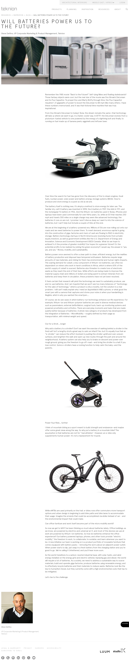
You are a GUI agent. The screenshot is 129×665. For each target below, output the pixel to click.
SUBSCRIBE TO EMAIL (11, 651)
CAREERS (39, 648)
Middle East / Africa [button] (103, 3)
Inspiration (87, 9)
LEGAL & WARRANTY (11, 648)
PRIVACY (28, 648)
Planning (71, 9)
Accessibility (54, 648)
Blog (28, 15)
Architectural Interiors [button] (74, 3)
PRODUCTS (57, 9)
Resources (104, 9)
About (118, 9)
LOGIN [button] (122, 3)
